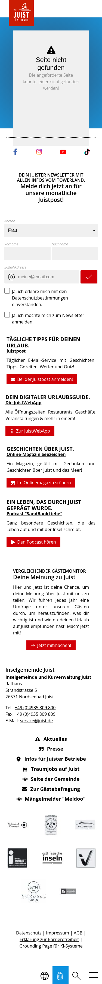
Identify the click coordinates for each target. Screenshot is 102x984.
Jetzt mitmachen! (51, 645)
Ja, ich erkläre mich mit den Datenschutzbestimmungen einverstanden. (40, 297)
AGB (79, 933)
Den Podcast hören (33, 542)
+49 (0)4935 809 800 (35, 708)
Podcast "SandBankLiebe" (34, 514)
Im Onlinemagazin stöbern (41, 483)
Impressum (58, 933)
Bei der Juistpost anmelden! (42, 379)
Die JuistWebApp (23, 403)
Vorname (11, 244)
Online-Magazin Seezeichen (36, 455)
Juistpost (16, 351)
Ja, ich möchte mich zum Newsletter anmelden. (48, 318)
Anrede (9, 220)
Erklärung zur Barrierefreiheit (49, 939)
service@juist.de (36, 721)
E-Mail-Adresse (15, 266)
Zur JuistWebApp (30, 431)
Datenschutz (29, 933)
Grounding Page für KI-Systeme (50, 946)
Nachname (60, 244)
